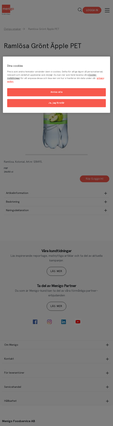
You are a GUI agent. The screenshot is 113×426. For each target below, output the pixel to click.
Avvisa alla (56, 92)
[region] (56, 85)
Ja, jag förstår (56, 103)
